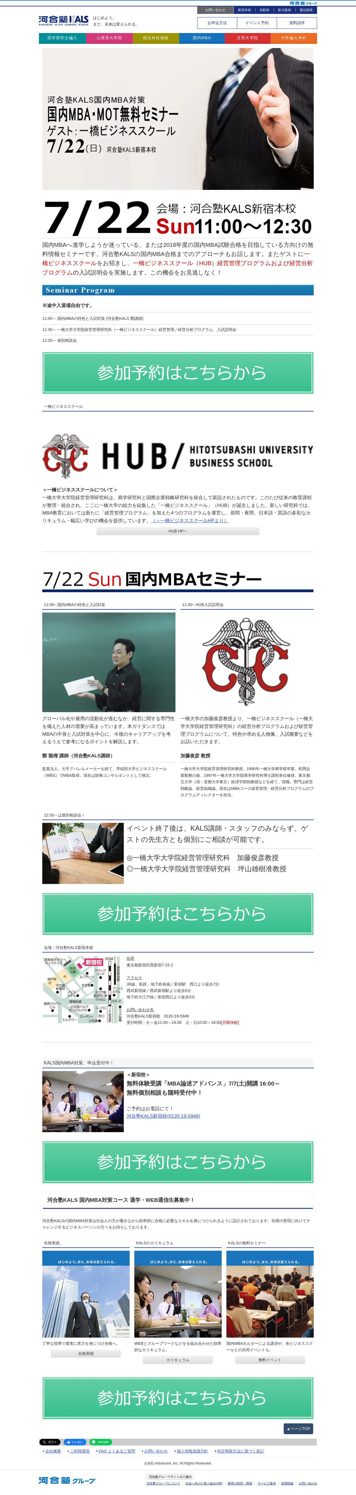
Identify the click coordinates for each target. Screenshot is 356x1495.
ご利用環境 (80, 1451)
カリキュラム (178, 1360)
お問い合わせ (215, 10)
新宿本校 (244, 10)
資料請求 (297, 23)
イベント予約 (257, 23)
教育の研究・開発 (240, 1483)
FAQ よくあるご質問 (117, 1451)
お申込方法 (217, 23)
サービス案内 (267, 1483)
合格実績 (86, 1353)
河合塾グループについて (163, 1483)
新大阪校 (284, 10)
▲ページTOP (298, 1429)
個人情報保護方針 (192, 1451)
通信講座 (306, 10)
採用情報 (287, 1483)
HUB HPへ (178, 531)
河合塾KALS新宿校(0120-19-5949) (163, 1116)
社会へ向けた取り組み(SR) (204, 1483)
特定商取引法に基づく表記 (240, 1451)
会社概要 (53, 1451)
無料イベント (270, 1360)
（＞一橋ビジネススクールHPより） (190, 520)
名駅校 (264, 10)
